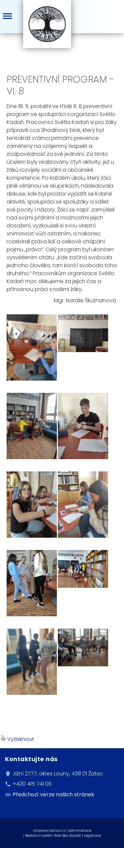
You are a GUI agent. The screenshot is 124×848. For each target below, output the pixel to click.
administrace (79, 830)
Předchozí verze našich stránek (53, 794)
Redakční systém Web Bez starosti (53, 835)
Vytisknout (17, 739)
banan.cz (57, 830)
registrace (92, 835)
